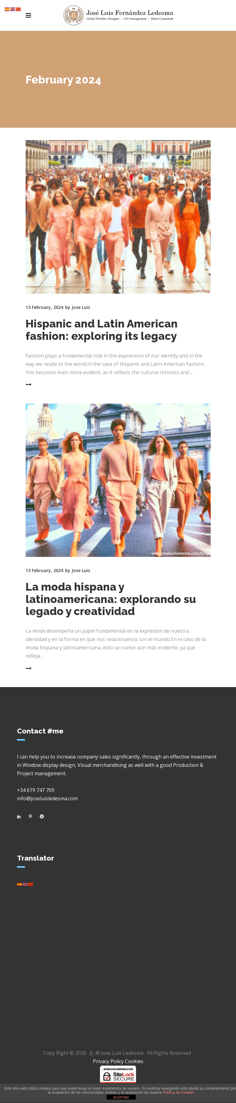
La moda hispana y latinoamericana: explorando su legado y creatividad (111, 599)
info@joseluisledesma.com (47, 798)
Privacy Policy (108, 1061)
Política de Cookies (178, 1092)
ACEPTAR (121, 1097)
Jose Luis (81, 307)
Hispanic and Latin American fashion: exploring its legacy (102, 329)
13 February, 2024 (44, 307)
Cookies (134, 1061)
